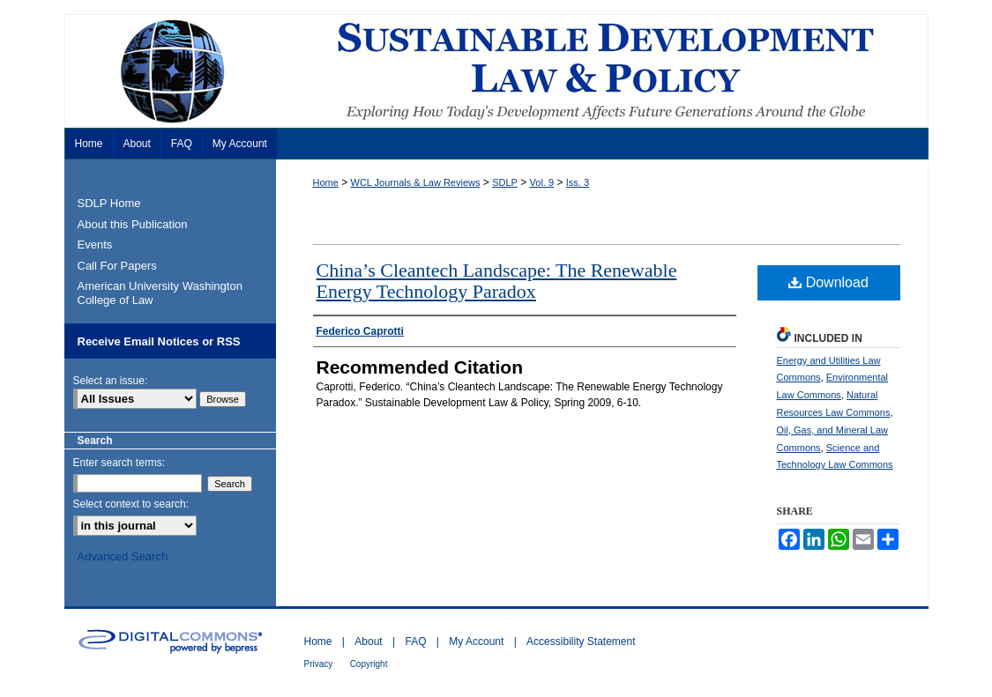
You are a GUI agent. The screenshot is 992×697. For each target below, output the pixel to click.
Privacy (318, 664)
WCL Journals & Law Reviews (416, 182)
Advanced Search (123, 556)
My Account (476, 641)
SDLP (505, 182)
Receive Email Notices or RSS (159, 341)
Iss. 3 (577, 182)
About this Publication (133, 224)
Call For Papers (117, 265)
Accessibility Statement (580, 641)
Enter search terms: (119, 462)
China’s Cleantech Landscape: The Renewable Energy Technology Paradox (497, 280)
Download (828, 282)
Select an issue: (110, 380)
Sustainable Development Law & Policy (496, 71)
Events (95, 244)
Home (326, 182)
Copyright (369, 664)
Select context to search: (131, 504)
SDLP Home (109, 203)
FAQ (415, 641)
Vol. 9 (542, 182)
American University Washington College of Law (160, 293)
